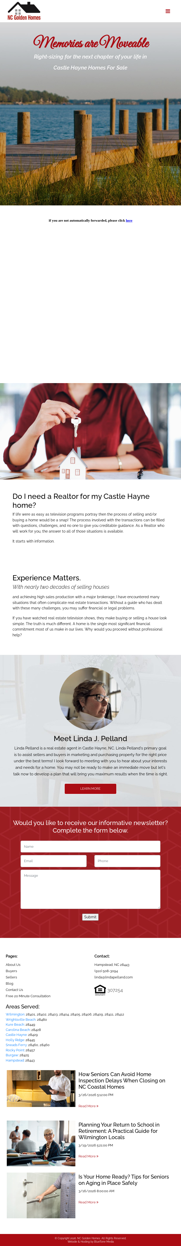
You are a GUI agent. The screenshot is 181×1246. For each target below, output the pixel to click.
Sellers (11, 977)
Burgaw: (12, 1055)
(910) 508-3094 (106, 971)
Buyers (11, 971)
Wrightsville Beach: (21, 1020)
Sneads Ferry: (16, 1045)
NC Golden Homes (88, 1238)
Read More (88, 1106)
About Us (13, 965)
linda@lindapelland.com (113, 977)
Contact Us (14, 990)
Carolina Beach (18, 1030)
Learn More (90, 789)
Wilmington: (15, 1014)
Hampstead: (15, 1060)
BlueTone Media (104, 1241)
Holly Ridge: (15, 1040)
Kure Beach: (15, 1024)
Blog (9, 983)
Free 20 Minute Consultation (28, 996)
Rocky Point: (15, 1050)
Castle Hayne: (16, 1035)
